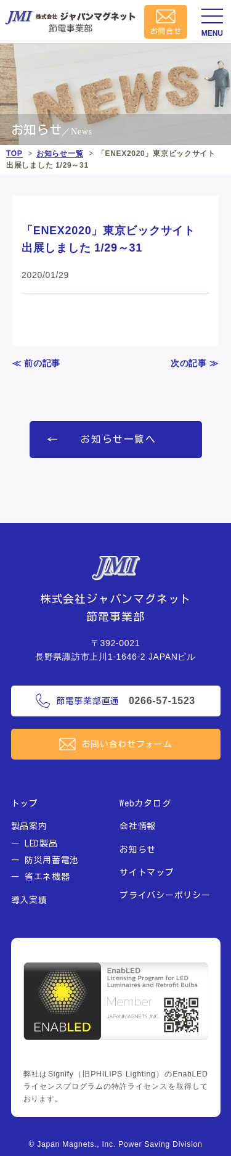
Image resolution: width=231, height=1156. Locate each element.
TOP (14, 154)
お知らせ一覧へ (118, 439)
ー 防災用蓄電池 (45, 860)
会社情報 (138, 826)
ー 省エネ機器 (40, 876)
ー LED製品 (34, 843)
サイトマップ (147, 872)
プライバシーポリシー (165, 895)
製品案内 (29, 826)
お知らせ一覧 (59, 154)
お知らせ (138, 849)
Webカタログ (145, 803)
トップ (24, 803)
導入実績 (29, 900)
